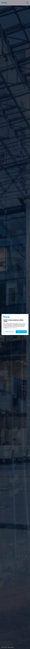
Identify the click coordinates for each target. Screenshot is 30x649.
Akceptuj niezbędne (8, 331)
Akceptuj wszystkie (21, 331)
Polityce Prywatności (13, 327)
